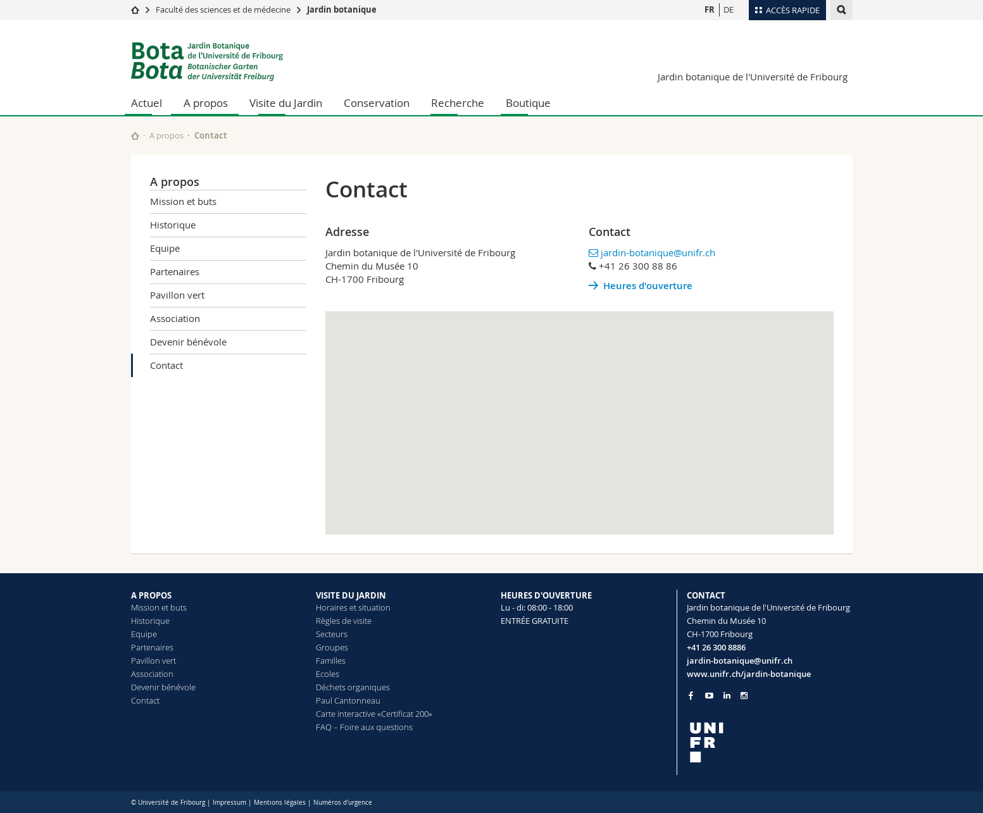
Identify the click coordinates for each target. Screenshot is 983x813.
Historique (173, 224)
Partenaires (174, 271)
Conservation (377, 103)
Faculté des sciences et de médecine (223, 9)
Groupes (332, 647)
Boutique (528, 103)
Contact (166, 365)
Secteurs (331, 634)
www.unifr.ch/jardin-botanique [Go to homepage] (749, 674)
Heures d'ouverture (647, 285)
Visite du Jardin (285, 103)
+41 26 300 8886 (716, 647)
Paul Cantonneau (348, 700)
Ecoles (327, 674)
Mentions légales (280, 802)
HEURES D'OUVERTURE (546, 595)
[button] (579, 411)
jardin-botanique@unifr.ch (658, 252)
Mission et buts (183, 201)
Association (175, 318)
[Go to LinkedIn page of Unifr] (726, 696)
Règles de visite (344, 620)
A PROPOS (151, 595)
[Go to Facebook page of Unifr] (691, 695)
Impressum (229, 802)
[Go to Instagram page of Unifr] (744, 696)
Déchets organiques (353, 687)
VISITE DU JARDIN (351, 595)
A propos (206, 103)
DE (728, 9)
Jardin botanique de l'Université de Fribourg (753, 76)
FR (709, 9)
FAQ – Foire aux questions (364, 727)
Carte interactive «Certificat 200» (374, 713)
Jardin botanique (342, 9)
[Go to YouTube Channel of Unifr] (709, 696)
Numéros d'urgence (342, 802)
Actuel (146, 103)
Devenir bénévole (188, 341)
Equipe (165, 248)
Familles (331, 660)
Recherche (457, 103)
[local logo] (770, 742)
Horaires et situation (353, 607)
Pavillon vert (177, 295)
